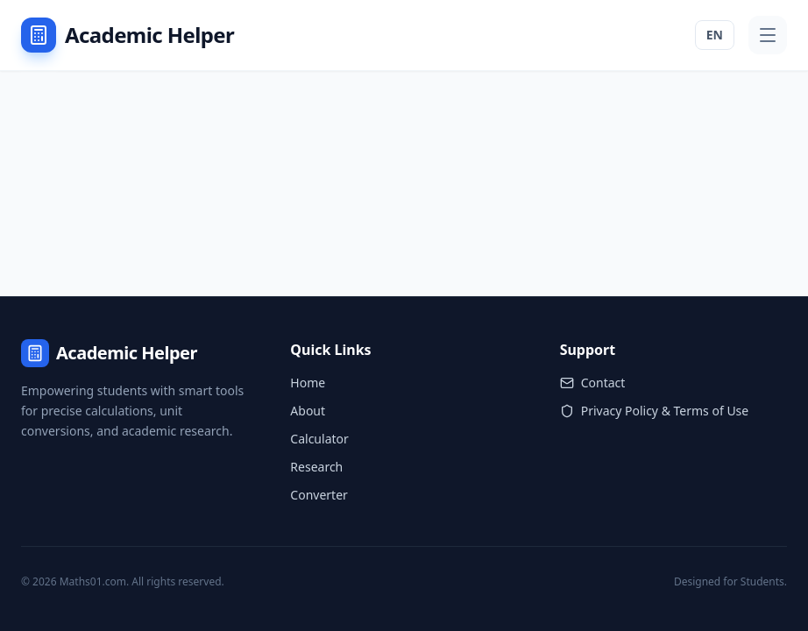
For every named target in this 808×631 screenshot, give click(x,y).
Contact (593, 382)
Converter (319, 494)
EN (714, 34)
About (307, 410)
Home (307, 382)
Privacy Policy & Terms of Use (654, 410)
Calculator (319, 438)
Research (316, 466)
